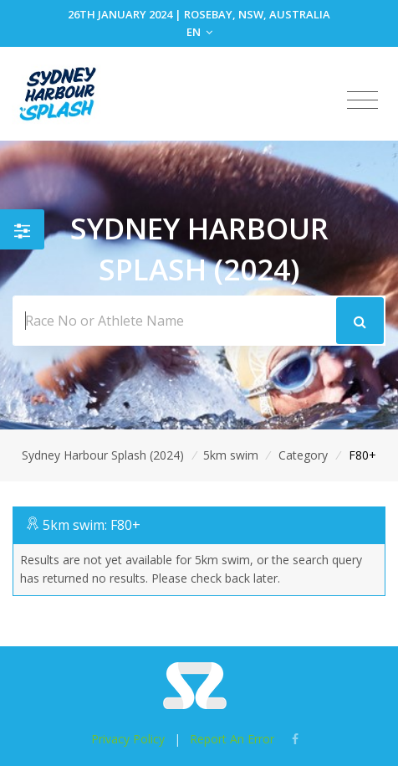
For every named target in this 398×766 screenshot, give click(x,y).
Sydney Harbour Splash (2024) (103, 455)
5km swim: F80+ (91, 525)
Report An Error (232, 739)
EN (199, 31)
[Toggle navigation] (362, 100)
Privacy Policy (128, 739)
